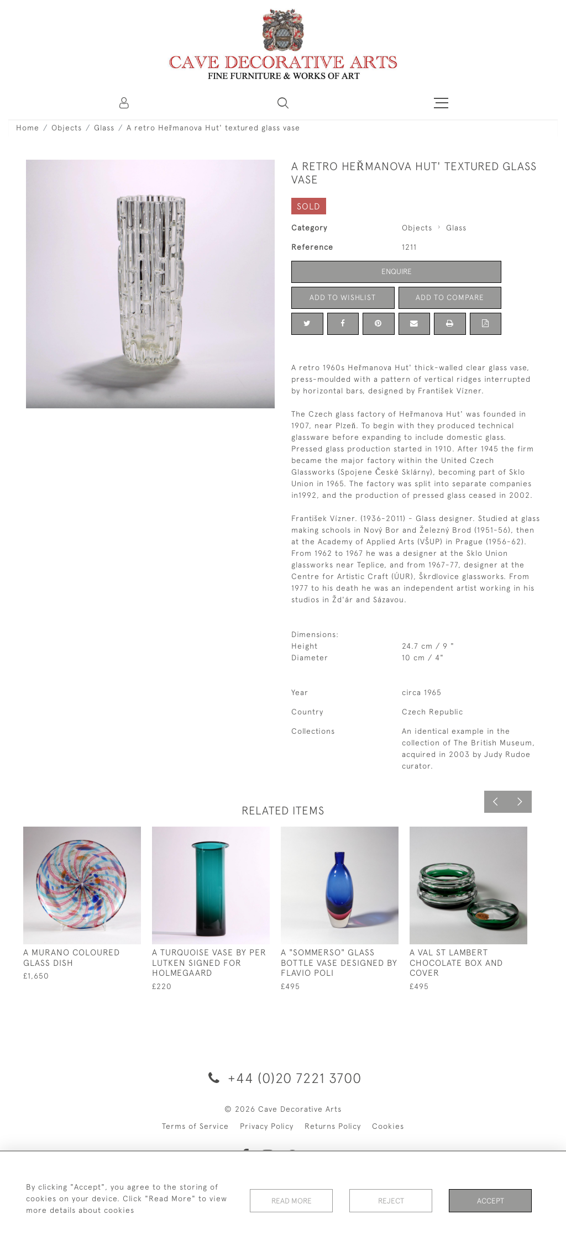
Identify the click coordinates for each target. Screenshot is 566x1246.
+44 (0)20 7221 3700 (283, 1078)
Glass (104, 127)
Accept (490, 1198)
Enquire (396, 271)
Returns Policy (333, 1126)
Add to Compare (450, 297)
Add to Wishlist (342, 297)
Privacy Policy (267, 1126)
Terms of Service (195, 1126)
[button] (283, 102)
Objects (66, 127)
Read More (291, 1198)
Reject (391, 1198)
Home (27, 127)
